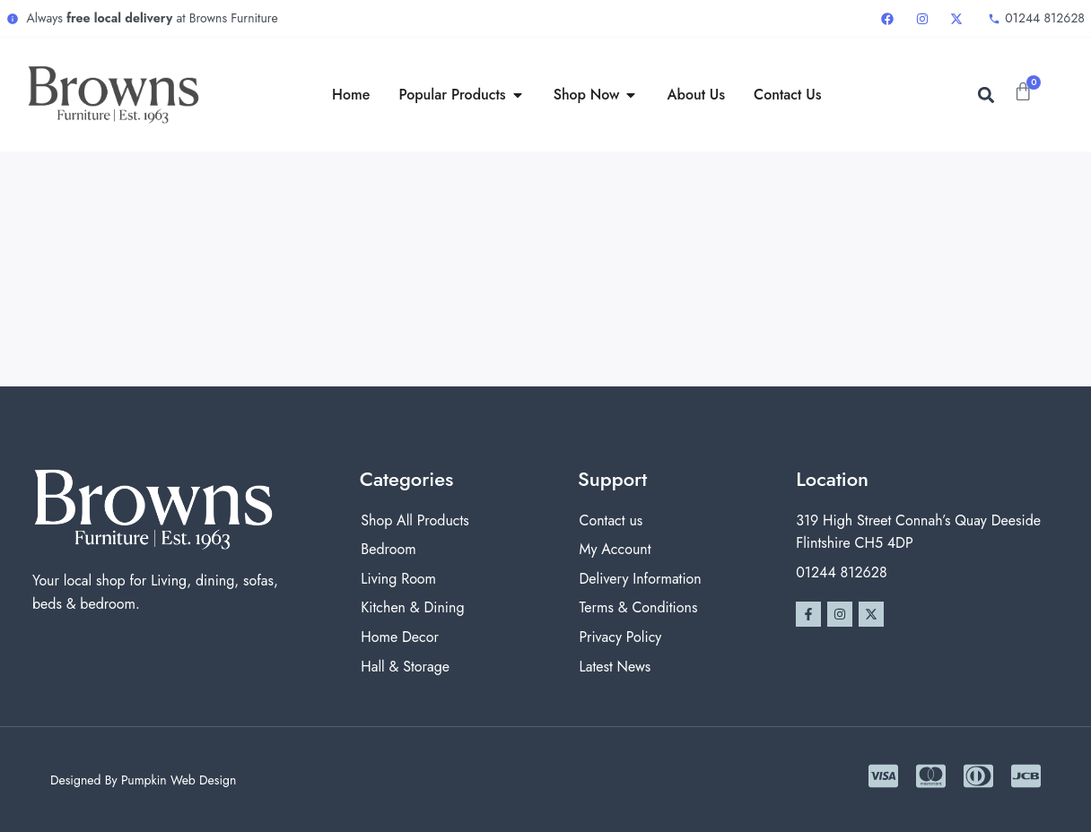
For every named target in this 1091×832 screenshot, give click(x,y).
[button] (985, 94)
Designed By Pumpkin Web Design (143, 780)
